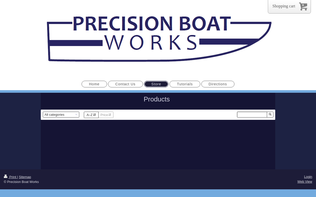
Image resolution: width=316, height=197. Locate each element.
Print (10, 177)
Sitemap (25, 177)
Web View (304, 181)
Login (308, 177)
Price (105, 115)
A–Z (91, 115)
